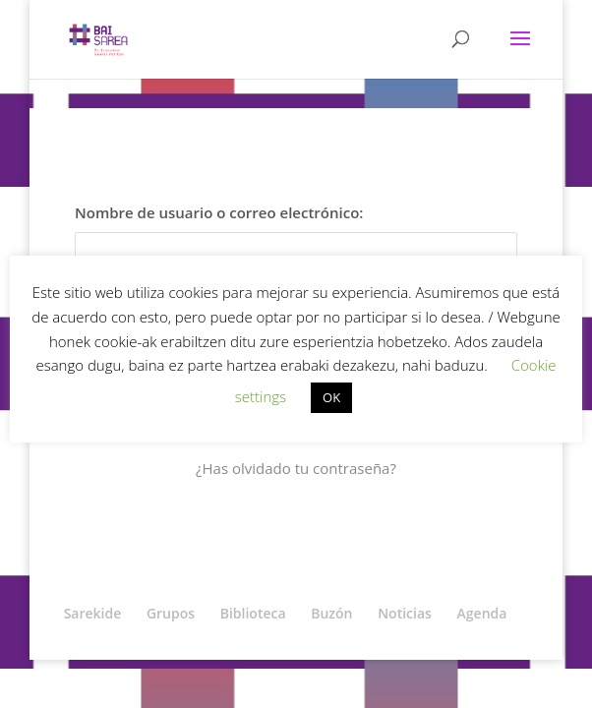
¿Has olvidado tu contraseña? (296, 468)
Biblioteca (253, 613)
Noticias (405, 613)
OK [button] (331, 397)
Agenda (482, 613)
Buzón (331, 613)
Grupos (171, 613)
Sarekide (93, 613)
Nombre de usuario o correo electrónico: (219, 212)
